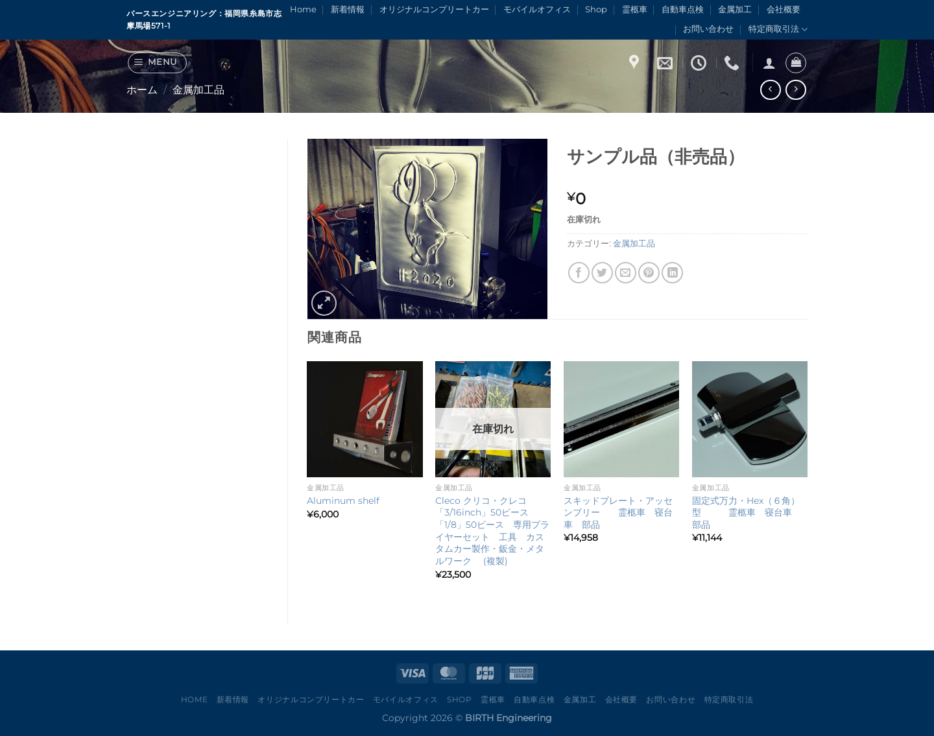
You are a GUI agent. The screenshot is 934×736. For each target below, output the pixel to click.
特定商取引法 (778, 29)
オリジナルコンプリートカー (434, 9)
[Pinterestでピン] (649, 272)
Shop (596, 9)
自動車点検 (683, 9)
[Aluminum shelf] (364, 419)
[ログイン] (769, 63)
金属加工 (735, 9)
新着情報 (348, 9)
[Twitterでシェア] (602, 272)
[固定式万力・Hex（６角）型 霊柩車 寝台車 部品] (750, 419)
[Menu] (157, 63)
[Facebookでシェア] (579, 272)
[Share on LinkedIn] (672, 272)
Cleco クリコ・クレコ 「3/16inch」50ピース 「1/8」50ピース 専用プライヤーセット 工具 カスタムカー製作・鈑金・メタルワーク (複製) (492, 531)
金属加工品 (198, 90)
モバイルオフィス (537, 9)
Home (303, 9)
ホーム (142, 90)
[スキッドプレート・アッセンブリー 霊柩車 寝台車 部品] (621, 419)
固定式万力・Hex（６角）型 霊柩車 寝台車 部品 (746, 512)
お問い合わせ (708, 29)
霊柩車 (634, 9)
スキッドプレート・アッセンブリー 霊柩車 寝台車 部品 (618, 512)
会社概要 (783, 9)
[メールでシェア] (625, 272)
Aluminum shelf (343, 500)
